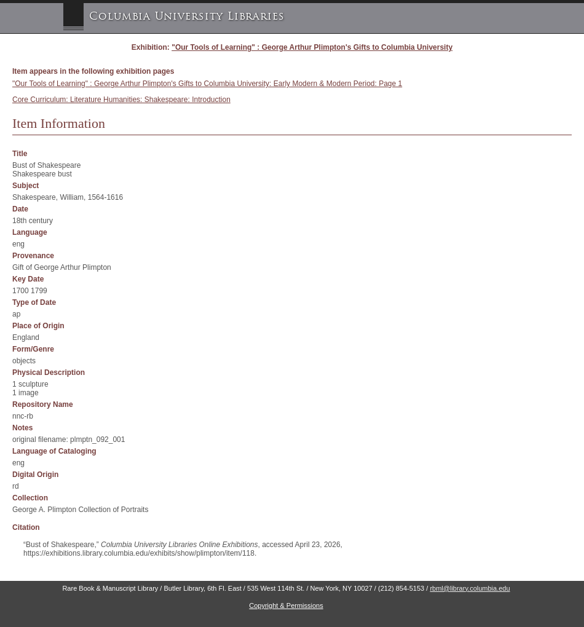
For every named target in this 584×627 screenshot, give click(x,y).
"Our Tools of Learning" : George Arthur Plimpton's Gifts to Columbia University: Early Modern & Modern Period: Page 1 (207, 83)
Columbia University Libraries (187, 16)
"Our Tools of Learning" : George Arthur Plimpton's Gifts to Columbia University (312, 47)
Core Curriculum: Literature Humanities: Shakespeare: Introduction (121, 99)
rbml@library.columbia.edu (470, 588)
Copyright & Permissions (286, 605)
